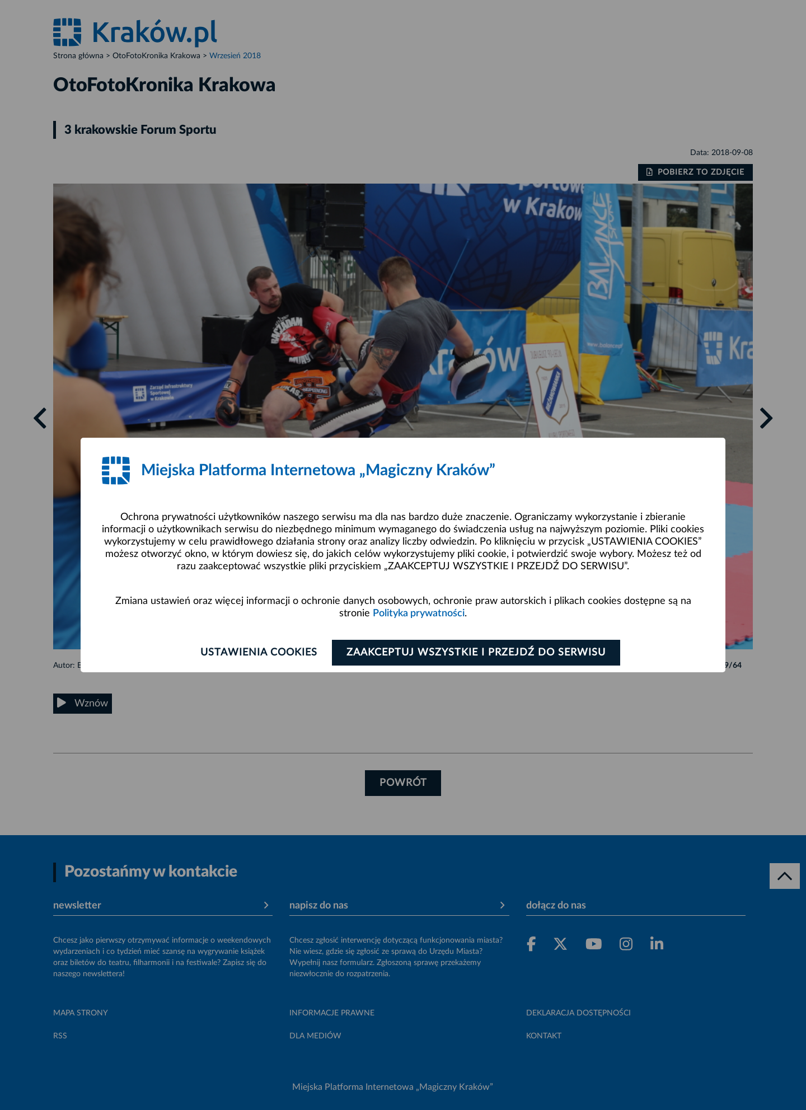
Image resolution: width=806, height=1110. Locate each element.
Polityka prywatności (419, 613)
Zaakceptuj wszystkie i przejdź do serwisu (476, 653)
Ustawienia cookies (258, 653)
